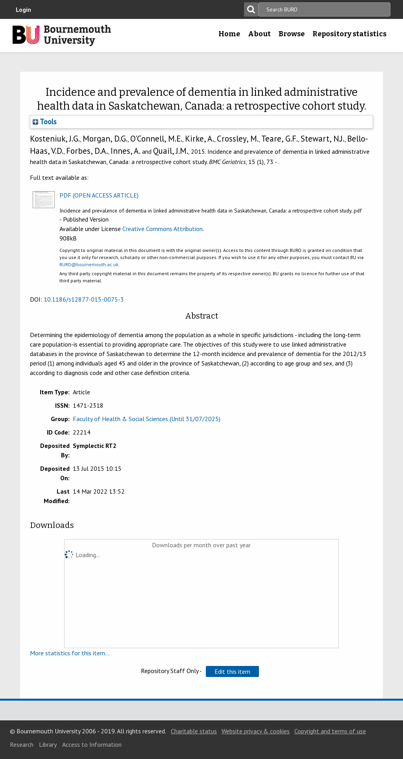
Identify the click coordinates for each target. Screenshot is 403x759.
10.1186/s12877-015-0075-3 (84, 299)
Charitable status (194, 731)
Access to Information (92, 744)
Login (23, 9)
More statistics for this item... (69, 653)
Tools (45, 121)
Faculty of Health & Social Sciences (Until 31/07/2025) (146, 419)
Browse (292, 34)
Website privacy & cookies (256, 731)
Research (21, 744)
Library (48, 744)
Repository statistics (349, 34)
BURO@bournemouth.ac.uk (88, 264)
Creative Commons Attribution (162, 229)
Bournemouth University (62, 35)
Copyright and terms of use (330, 731)
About (259, 34)
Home (229, 34)
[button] (232, 671)
